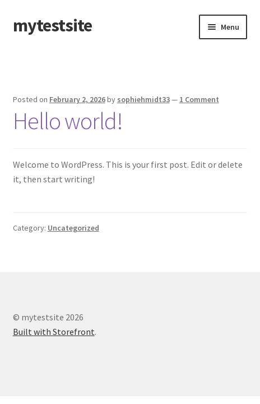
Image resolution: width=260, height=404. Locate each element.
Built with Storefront (54, 331)
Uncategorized (73, 228)
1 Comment (199, 99)
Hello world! (68, 120)
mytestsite (52, 25)
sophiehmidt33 (143, 99)
